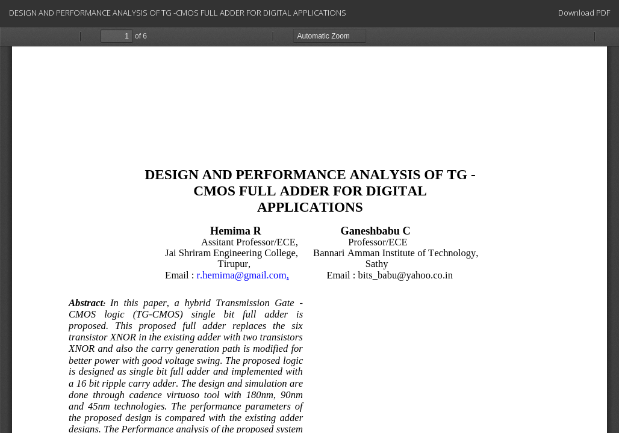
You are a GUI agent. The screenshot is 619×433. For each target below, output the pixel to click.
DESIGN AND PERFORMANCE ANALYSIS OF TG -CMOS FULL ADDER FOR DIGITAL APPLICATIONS (177, 12)
